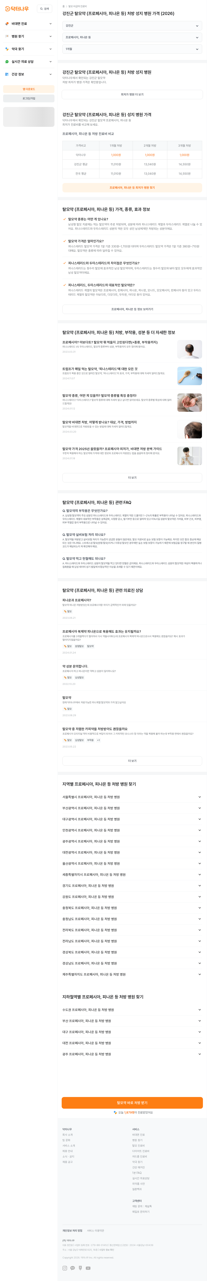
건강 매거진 (138, 1167)
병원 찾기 (137, 1140)
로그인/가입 (29, 98)
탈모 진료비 (138, 1145)
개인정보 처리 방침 (72, 1230)
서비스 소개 (68, 1145)
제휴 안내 (67, 1151)
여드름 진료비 (139, 1156)
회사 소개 (67, 1134)
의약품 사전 (138, 1183)
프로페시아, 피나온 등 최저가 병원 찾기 (132, 187)
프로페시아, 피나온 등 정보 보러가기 (132, 309)
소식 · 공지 (68, 1156)
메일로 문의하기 (140, 1211)
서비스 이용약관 (95, 1230)
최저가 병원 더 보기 (132, 94)
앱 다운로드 (29, 89)
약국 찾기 (137, 1162)
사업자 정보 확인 (106, 1250)
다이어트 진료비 (140, 1151)
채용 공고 (67, 1162)
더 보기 (132, 477)
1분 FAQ (137, 1172)
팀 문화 (66, 1140)
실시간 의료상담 (140, 1178)
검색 (44, 8)
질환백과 (137, 1189)
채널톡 (148, 1206)
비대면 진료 (138, 1134)
